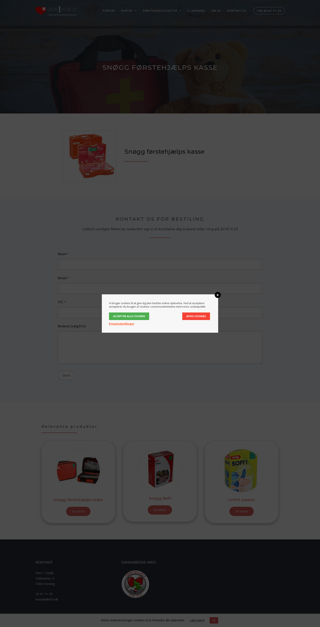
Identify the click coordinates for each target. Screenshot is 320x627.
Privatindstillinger (121, 324)
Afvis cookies (196, 316)
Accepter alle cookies (129, 316)
